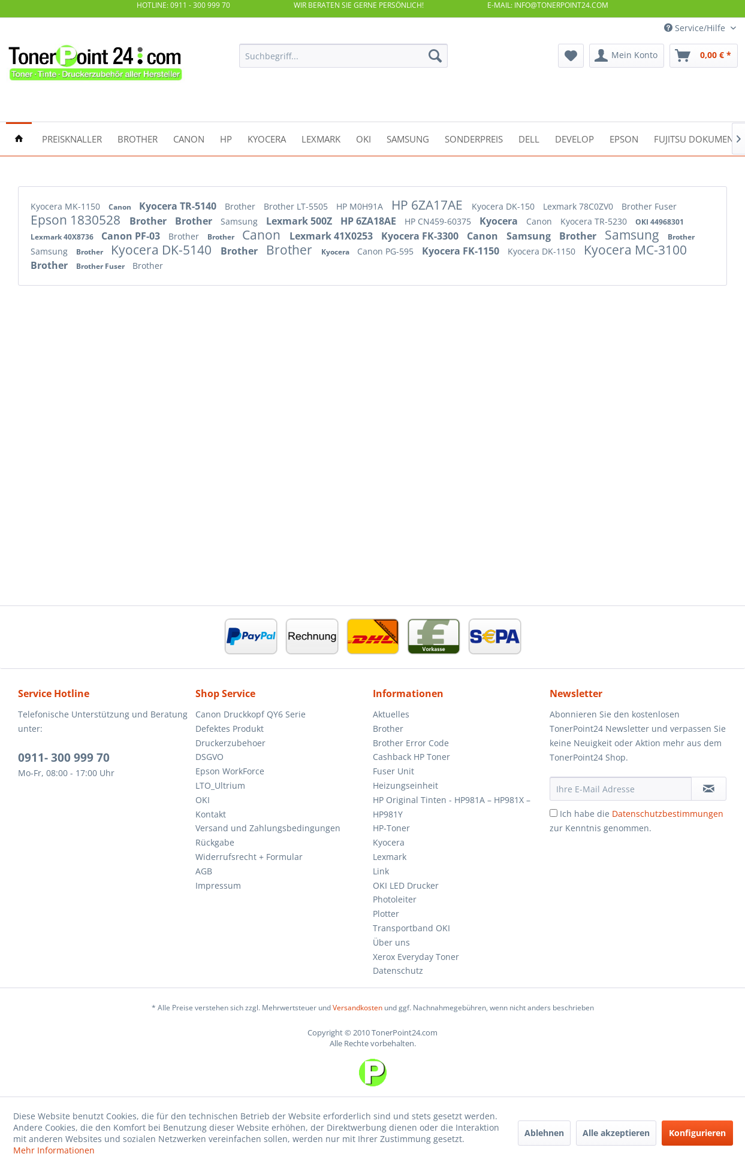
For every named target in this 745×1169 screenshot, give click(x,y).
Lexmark (389, 856)
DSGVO (209, 756)
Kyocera (499, 221)
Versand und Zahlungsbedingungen (267, 828)
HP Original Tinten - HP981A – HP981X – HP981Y (451, 807)
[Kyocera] (267, 138)
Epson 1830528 (77, 219)
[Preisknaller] (72, 138)
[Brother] (137, 138)
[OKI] (363, 138)
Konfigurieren (697, 1132)
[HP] (226, 138)
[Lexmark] (321, 138)
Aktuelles (391, 714)
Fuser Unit (393, 771)
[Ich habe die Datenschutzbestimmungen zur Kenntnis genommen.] (553, 813)
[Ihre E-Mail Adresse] (621, 789)
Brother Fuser (649, 206)
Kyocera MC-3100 (635, 249)
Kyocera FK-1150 (462, 251)
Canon (120, 207)
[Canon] (188, 138)
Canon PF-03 (131, 236)
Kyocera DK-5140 (163, 249)
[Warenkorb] (703, 56)
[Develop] (574, 138)
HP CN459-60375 (439, 221)
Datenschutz (398, 970)
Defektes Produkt (229, 728)
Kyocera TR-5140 (179, 206)
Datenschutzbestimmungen (667, 813)
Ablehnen (544, 1132)
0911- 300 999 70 (64, 757)
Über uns (391, 942)
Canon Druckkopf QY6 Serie (250, 714)
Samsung (240, 221)
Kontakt (210, 814)
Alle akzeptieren (616, 1132)
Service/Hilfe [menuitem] (696, 28)
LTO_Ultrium (220, 785)
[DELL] (529, 138)
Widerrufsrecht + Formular (249, 856)
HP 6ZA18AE (369, 221)
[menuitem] (343, 56)
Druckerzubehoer (230, 743)
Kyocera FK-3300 (421, 236)
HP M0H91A (360, 206)
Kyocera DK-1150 (543, 251)
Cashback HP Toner (411, 756)
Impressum (218, 885)
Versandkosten (357, 1008)
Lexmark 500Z (300, 221)
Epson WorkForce (229, 771)
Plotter (386, 913)
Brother (241, 206)
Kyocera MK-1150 (66, 206)
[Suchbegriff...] (343, 56)
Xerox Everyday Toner (416, 956)
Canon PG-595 (386, 251)
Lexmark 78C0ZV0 (579, 206)
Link (381, 871)
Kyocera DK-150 (504, 206)
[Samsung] (408, 138)
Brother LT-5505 (297, 206)
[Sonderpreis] (474, 138)
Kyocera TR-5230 (594, 221)
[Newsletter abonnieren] (708, 789)
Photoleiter (395, 899)
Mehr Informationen (54, 1150)
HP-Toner (391, 828)
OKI (202, 799)
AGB (203, 871)
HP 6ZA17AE (428, 204)
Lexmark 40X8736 (63, 237)
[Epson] (624, 138)
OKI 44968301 (659, 222)
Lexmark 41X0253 (332, 236)
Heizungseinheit (405, 785)
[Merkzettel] (571, 56)
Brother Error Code (411, 743)
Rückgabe (214, 842)
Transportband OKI (411, 928)
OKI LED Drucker (406, 885)
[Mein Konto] (626, 56)
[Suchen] (435, 56)
